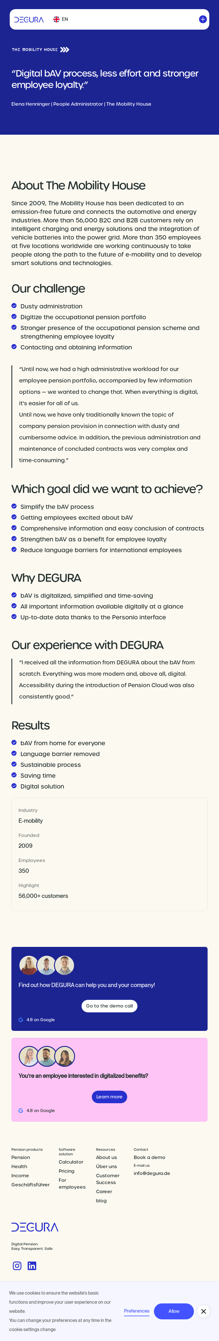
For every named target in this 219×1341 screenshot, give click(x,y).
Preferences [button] (136, 1311)
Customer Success (107, 1179)
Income (20, 1176)
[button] (60, 19)
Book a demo (149, 1157)
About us (106, 1157)
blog (101, 1201)
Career (104, 1192)
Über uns (106, 1167)
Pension (20, 1157)
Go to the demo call (109, 1006)
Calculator (71, 1162)
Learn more (109, 1097)
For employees (72, 1183)
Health (19, 1167)
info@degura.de (152, 1173)
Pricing (66, 1171)
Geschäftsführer (30, 1185)
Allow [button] (174, 1311)
